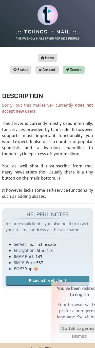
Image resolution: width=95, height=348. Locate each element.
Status (20, 70)
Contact (47, 70)
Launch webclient (48, 280)
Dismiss (82, 336)
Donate (74, 70)
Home (47, 58)
